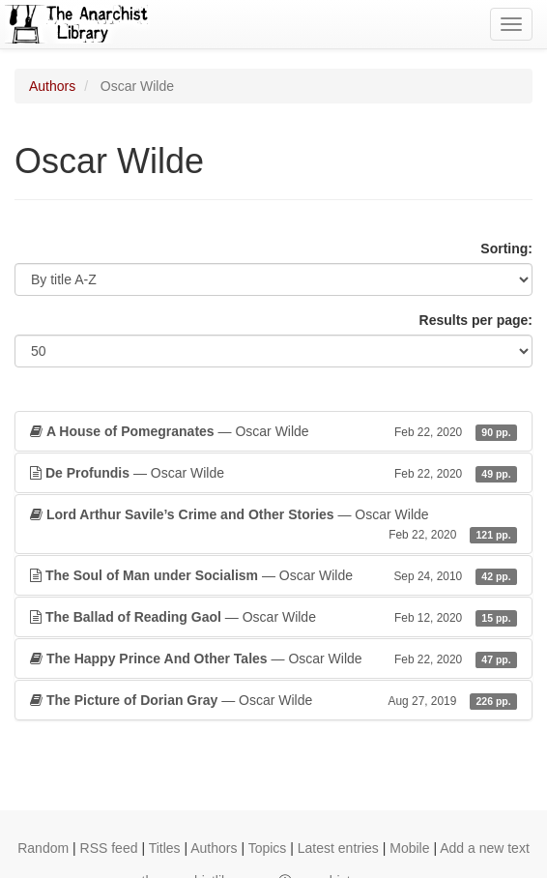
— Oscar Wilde (273, 431)
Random (43, 848)
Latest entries (338, 848)
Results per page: (476, 320)
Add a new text (485, 848)
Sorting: (506, 248)
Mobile (409, 848)
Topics (267, 848)
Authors (52, 86)
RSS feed (109, 848)
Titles (165, 848)
